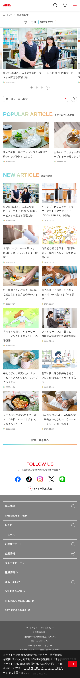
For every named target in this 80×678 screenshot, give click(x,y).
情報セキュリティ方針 (40, 641)
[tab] (32, 87)
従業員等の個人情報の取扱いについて (40, 637)
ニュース (10, 534)
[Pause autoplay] (47, 88)
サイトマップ (31, 628)
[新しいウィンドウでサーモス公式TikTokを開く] (29, 479)
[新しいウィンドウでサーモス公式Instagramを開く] (40, 479)
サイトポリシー (47, 628)
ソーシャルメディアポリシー (40, 646)
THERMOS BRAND (16, 515)
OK (72, 664)
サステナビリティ (15, 563)
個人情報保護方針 (40, 632)
